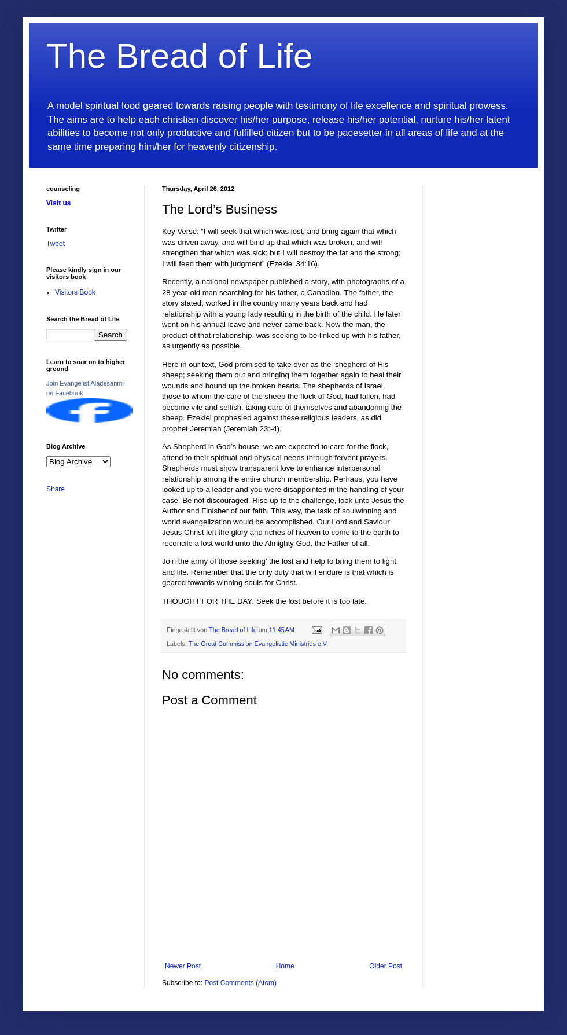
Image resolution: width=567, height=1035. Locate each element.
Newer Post (183, 966)
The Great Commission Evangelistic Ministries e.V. (258, 643)
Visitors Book (75, 292)
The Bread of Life (179, 55)
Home (285, 966)
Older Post (385, 966)
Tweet (55, 244)
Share (55, 489)
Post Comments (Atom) (240, 983)
